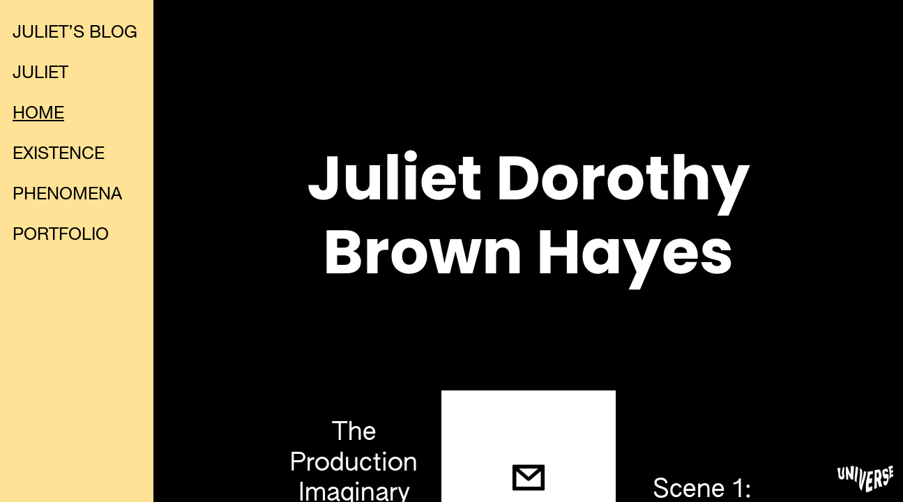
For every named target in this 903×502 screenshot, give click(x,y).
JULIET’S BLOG (75, 34)
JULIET (40, 74)
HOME (38, 114)
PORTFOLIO (61, 236)
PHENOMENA (67, 195)
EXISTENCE (59, 155)
